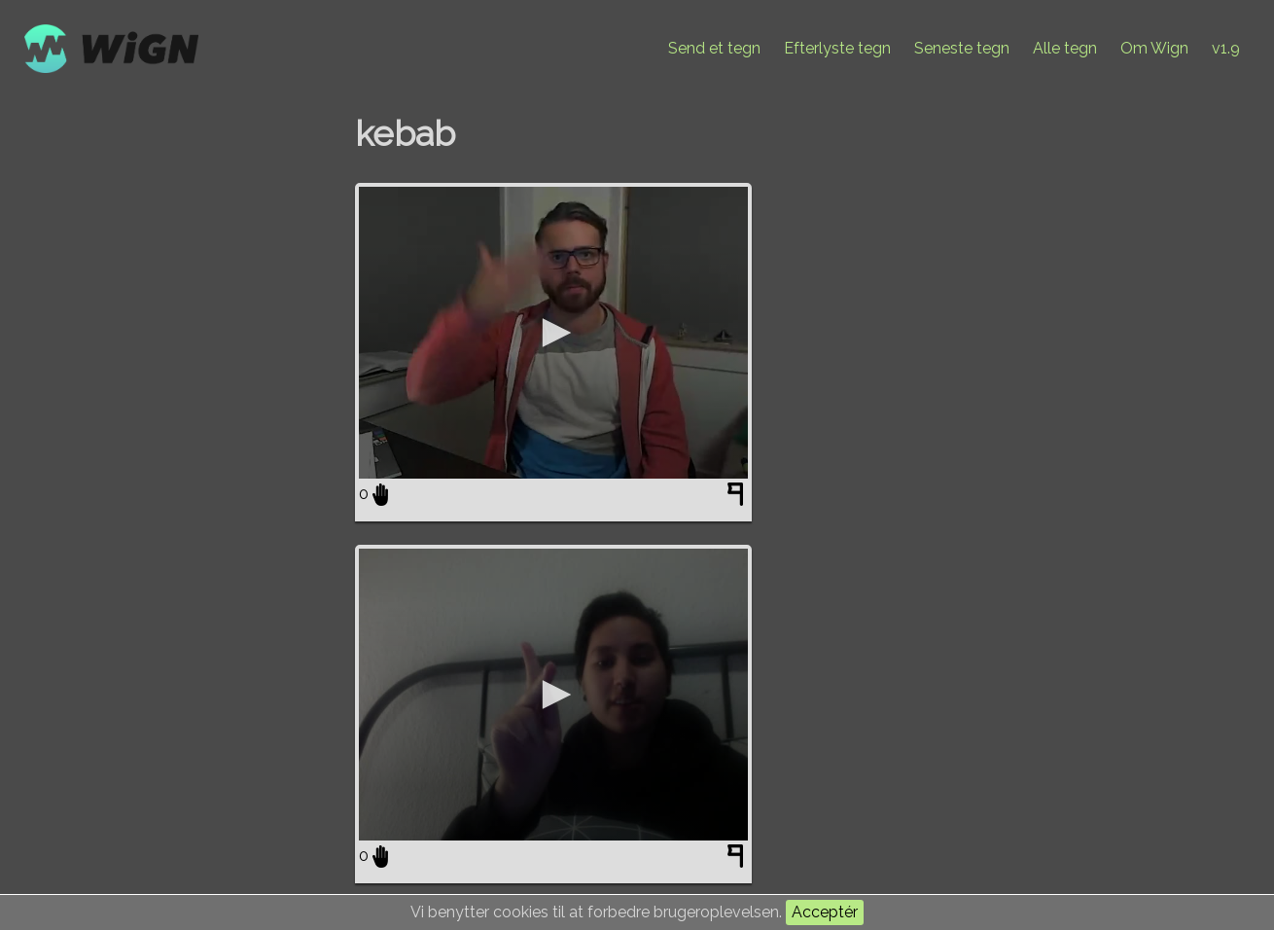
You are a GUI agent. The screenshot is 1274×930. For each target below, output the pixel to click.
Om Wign (1154, 48)
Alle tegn (1065, 48)
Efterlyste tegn (837, 48)
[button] (553, 332)
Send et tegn (714, 48)
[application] (553, 333)
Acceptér (825, 912)
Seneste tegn (961, 48)
